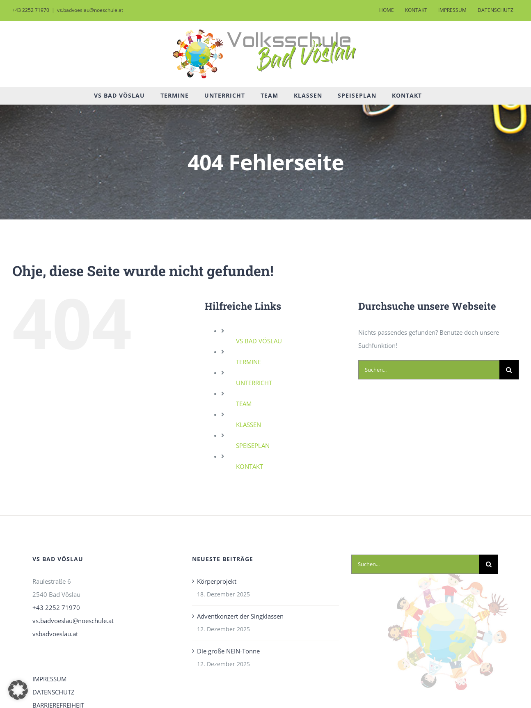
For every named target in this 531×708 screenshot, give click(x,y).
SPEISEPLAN (253, 445)
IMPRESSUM (49, 679)
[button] (18, 690)
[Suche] (509, 369)
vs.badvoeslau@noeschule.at (90, 10)
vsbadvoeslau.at (55, 634)
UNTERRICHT (254, 383)
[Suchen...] (428, 369)
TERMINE (248, 362)
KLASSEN (248, 424)
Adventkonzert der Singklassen (240, 616)
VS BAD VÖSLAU (259, 341)
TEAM (244, 404)
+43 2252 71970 (56, 607)
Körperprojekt (216, 581)
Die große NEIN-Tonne (228, 651)
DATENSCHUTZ (53, 692)
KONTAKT (249, 466)
